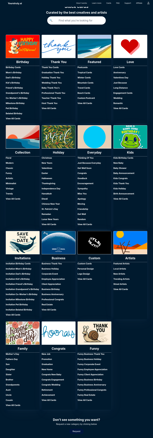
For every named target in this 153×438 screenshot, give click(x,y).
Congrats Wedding (51, 385)
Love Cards (119, 67)
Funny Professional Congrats (92, 390)
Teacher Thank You (51, 98)
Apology (82, 199)
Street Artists (120, 284)
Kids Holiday (119, 188)
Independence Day (51, 188)
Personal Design (86, 269)
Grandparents (13, 385)
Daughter (10, 369)
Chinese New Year (51, 204)
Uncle (9, 395)
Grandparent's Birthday (17, 93)
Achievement (48, 395)
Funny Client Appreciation (91, 374)
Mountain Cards (85, 83)
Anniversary (119, 72)
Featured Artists (121, 263)
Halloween (47, 178)
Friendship (83, 209)
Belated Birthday (14, 113)
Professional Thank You (53, 93)
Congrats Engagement (53, 379)
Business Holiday (50, 269)
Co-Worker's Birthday (17, 98)
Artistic (9, 178)
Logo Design (84, 274)
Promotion (47, 359)
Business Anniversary (53, 294)
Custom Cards (85, 263)
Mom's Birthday (14, 72)
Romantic (118, 103)
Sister (9, 374)
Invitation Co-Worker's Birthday (21, 294)
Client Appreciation (51, 284)
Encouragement (85, 183)
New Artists (119, 274)
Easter (45, 173)
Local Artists (119, 269)
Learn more (96, 3)
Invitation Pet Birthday (17, 304)
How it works (81, 3)
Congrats (82, 173)
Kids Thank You (121, 183)
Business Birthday (51, 289)
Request (77, 431)
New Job (46, 354)
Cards (108, 3)
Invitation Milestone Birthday (20, 299)
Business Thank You (52, 263)
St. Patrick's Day (50, 209)
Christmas (47, 158)
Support (128, 3)
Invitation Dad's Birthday (18, 274)
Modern (10, 163)
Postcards (83, 67)
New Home (47, 369)
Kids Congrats (120, 178)
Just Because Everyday (89, 163)
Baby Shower (120, 168)
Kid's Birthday (13, 83)
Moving (81, 204)
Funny (9, 173)
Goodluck (82, 178)
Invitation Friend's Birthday (19, 284)
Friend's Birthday (14, 88)
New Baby (118, 163)
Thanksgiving (48, 183)
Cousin (9, 400)
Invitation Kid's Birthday (18, 279)
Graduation (47, 364)
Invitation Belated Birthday (19, 310)
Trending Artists (121, 279)
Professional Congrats (53, 299)
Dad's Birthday (13, 77)
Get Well (82, 214)
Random (82, 219)
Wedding (117, 98)
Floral (8, 158)
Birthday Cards (13, 67)
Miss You (82, 193)
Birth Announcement (123, 193)
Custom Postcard (86, 98)
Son (8, 364)
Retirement (47, 390)
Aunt (8, 390)
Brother (9, 379)
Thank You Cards (50, 67)
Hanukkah (47, 193)
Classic (9, 168)
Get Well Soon (85, 168)
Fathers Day (12, 359)
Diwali (45, 199)
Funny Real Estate (86, 395)
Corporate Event (50, 274)
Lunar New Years (50, 219)
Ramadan (46, 214)
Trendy (9, 193)
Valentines (47, 168)
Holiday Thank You (51, 77)
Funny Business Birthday (90, 379)
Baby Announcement (123, 173)
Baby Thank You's (51, 88)
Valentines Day (120, 77)
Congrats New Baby (51, 374)
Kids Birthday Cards (123, 158)
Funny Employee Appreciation (92, 369)
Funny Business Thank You (91, 354)
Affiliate (139, 3)
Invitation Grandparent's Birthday (22, 289)
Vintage (10, 188)
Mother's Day (12, 354)
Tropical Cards (85, 72)
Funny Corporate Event (89, 364)
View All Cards (13, 118)
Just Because (120, 83)
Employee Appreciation (53, 279)
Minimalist (11, 183)
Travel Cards (84, 88)
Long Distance (120, 88)
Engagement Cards (122, 93)
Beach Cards (84, 93)
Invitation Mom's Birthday (18, 269)
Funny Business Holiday (89, 359)
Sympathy (83, 188)
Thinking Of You (86, 158)
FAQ (117, 3)
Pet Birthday (12, 108)
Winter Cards (84, 77)
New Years (47, 163)
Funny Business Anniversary (92, 385)
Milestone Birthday (15, 103)
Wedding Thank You (52, 83)
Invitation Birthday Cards (18, 263)
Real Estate (47, 304)
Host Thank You (49, 103)
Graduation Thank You (53, 72)
